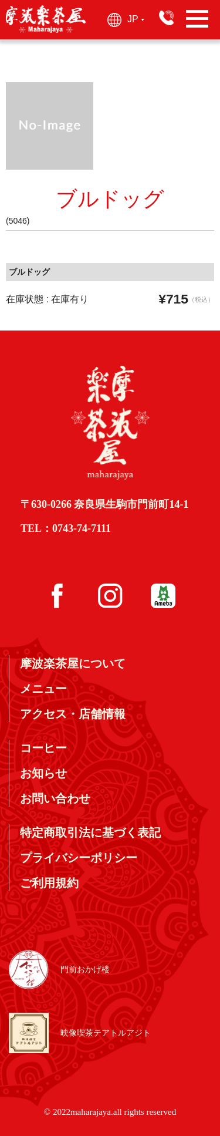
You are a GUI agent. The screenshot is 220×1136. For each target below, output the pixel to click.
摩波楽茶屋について (73, 663)
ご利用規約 (49, 883)
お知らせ (43, 773)
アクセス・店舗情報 (73, 713)
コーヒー (43, 747)
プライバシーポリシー (78, 857)
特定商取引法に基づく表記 (90, 832)
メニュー (43, 688)
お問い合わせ (55, 798)
